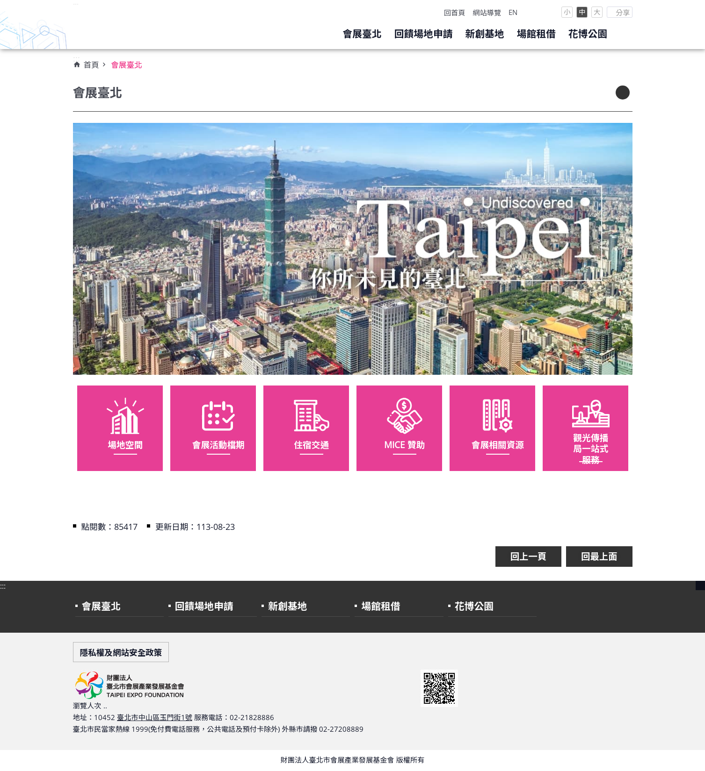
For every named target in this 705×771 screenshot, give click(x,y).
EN (513, 12)
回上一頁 (528, 556)
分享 (623, 12)
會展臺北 (361, 33)
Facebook (548, 12)
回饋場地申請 (423, 33)
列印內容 (622, 92)
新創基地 (484, 33)
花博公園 (587, 33)
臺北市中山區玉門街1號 (154, 717)
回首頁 (454, 12)
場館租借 (536, 33)
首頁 (91, 64)
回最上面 (599, 556)
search (623, 34)
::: (76, 5)
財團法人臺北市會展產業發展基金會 (157, 25)
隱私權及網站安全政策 (121, 652)
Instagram (530, 12)
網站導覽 (486, 12)
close (700, 585)
